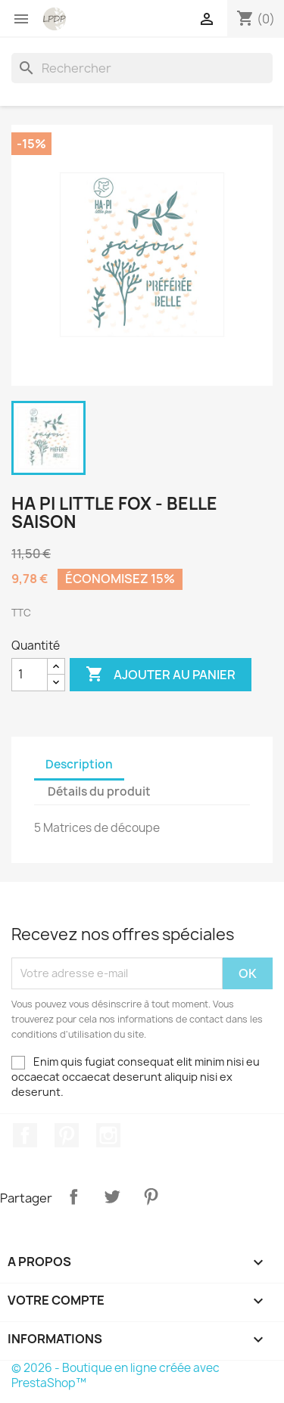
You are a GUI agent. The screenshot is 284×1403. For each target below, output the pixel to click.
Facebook (25, 1135)
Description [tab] (79, 764)
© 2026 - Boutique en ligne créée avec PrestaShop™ (115, 1375)
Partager (73, 1196)
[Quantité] (29, 674)
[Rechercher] (142, 68)
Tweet (112, 1196)
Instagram (108, 1135)
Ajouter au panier (161, 674)
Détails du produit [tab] (99, 791)
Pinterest (67, 1135)
